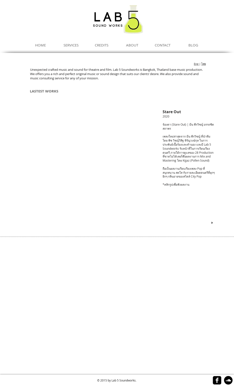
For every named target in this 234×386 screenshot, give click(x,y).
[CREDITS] (101, 45)
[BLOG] (193, 45)
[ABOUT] (132, 45)
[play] (212, 223)
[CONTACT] (162, 45)
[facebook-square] (217, 380)
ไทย (203, 64)
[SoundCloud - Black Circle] (228, 380)
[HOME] (40, 45)
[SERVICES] (71, 45)
